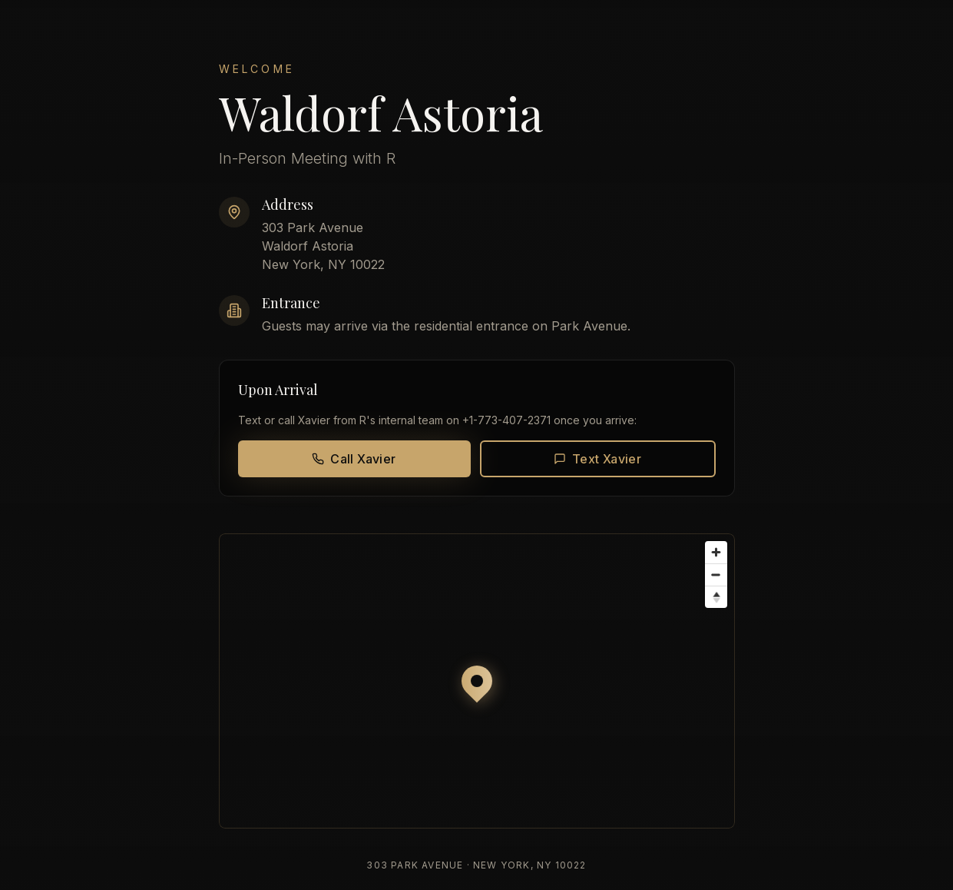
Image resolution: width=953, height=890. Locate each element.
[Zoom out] (716, 574)
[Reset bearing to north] (716, 597)
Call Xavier (353, 459)
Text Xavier (597, 459)
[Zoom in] (716, 552)
